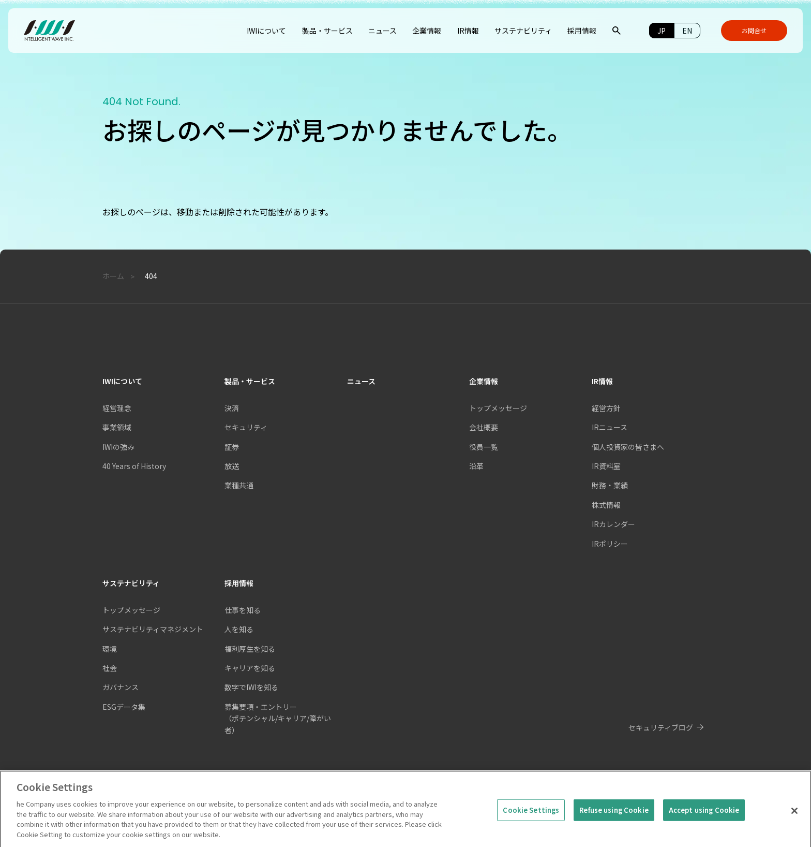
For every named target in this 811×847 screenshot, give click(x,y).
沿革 (476, 466)
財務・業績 (610, 485)
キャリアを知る (249, 668)
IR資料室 (606, 466)
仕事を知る (242, 610)
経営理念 (116, 408)
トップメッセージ (131, 610)
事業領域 (116, 427)
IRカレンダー (613, 524)
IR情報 (602, 381)
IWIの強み (118, 447)
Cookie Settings (531, 824)
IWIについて (122, 381)
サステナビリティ (131, 583)
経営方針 (606, 408)
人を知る (238, 629)
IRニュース (609, 427)
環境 (109, 649)
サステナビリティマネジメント (152, 629)
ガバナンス (120, 687)
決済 (231, 408)
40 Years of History (134, 466)
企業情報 (483, 381)
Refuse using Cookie (613, 824)
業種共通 (238, 485)
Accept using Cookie (704, 824)
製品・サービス (249, 381)
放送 (231, 466)
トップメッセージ (498, 408)
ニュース (361, 381)
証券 (231, 447)
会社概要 (483, 427)
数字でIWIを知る (251, 687)
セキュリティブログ (660, 727)
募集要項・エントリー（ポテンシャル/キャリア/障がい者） (277, 718)
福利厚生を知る (249, 649)
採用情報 (238, 583)
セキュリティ (245, 427)
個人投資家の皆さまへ (628, 447)
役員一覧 (483, 447)
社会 (109, 668)
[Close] (794, 824)
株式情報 (606, 505)
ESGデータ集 (123, 707)
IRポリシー (610, 543)
